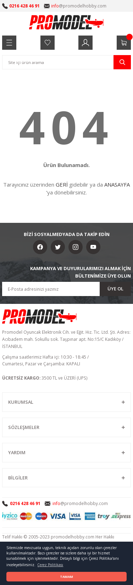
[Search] (66, 62)
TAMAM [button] (66, 576)
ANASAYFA (117, 184)
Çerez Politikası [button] (50, 564)
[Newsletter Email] (66, 289)
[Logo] (66, 22)
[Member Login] (85, 43)
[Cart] (124, 43)
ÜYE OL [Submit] (115, 288)
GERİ (62, 184)
